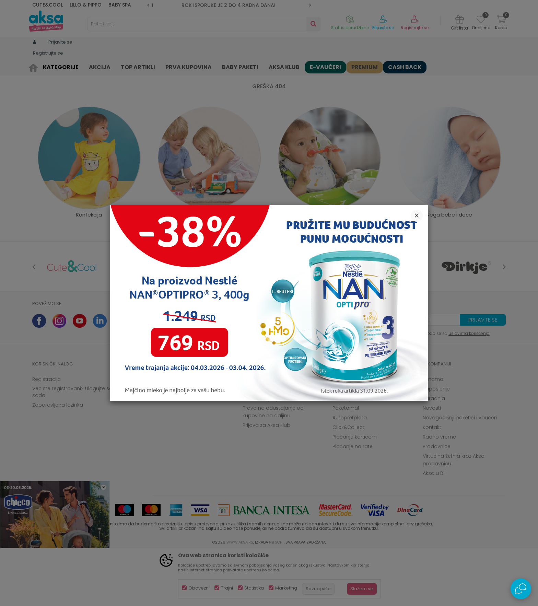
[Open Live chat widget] (521, 589)
